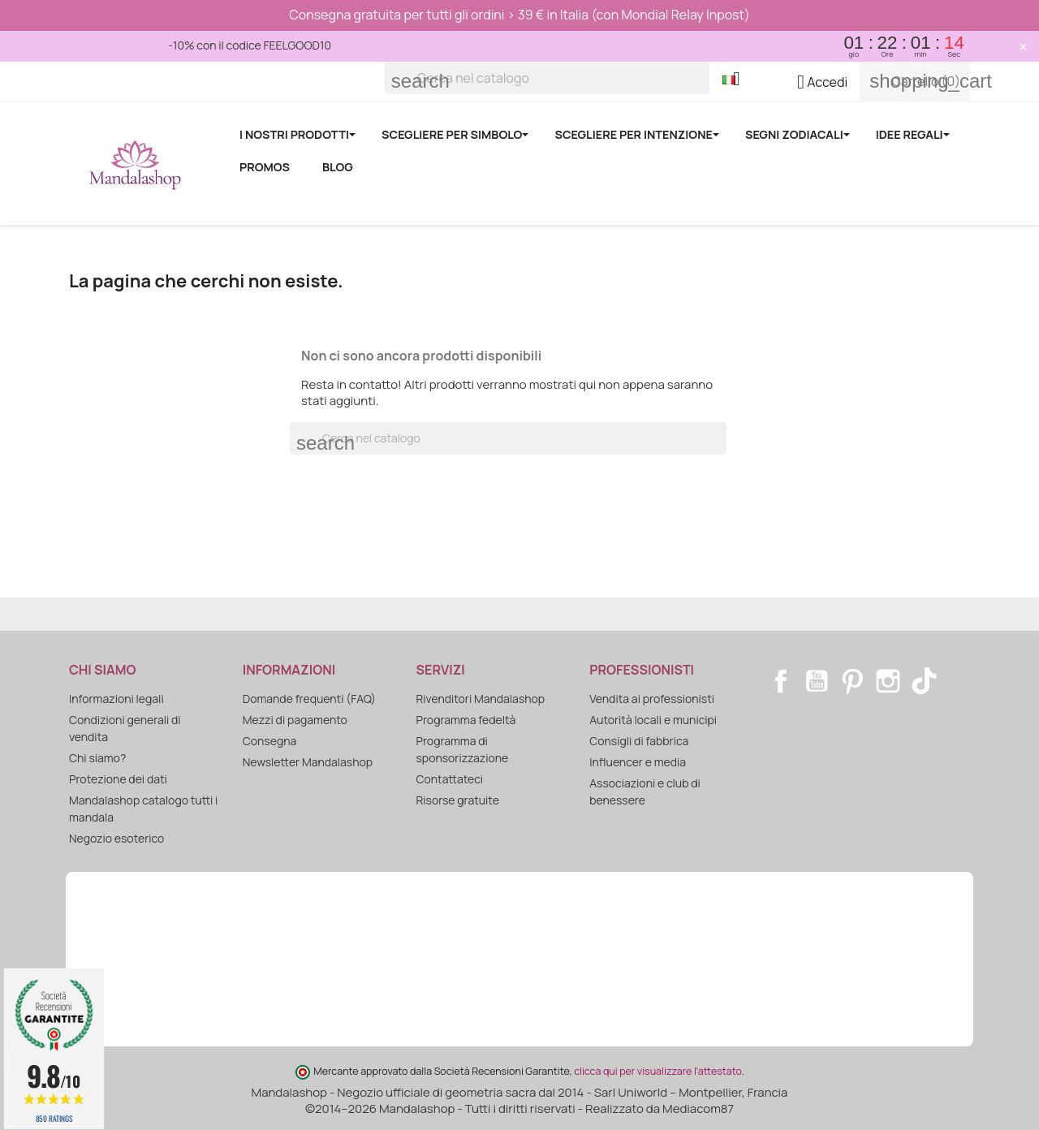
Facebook (781, 681)
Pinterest (852, 681)
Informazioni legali (116, 698)
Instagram (888, 681)
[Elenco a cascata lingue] (737, 80)
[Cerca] (547, 78)
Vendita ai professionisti (651, 698)
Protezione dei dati (118, 779)
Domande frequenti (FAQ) (309, 698)
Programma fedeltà (466, 719)
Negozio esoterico (116, 838)
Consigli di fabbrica (638, 740)
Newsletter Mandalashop (308, 762)
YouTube (816, 681)
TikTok (924, 681)
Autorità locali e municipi (653, 719)
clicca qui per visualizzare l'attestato (657, 1071)
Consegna (270, 740)
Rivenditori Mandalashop (480, 698)
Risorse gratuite (457, 800)
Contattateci (449, 779)
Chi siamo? (97, 758)
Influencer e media (637, 762)
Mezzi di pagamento (295, 719)
